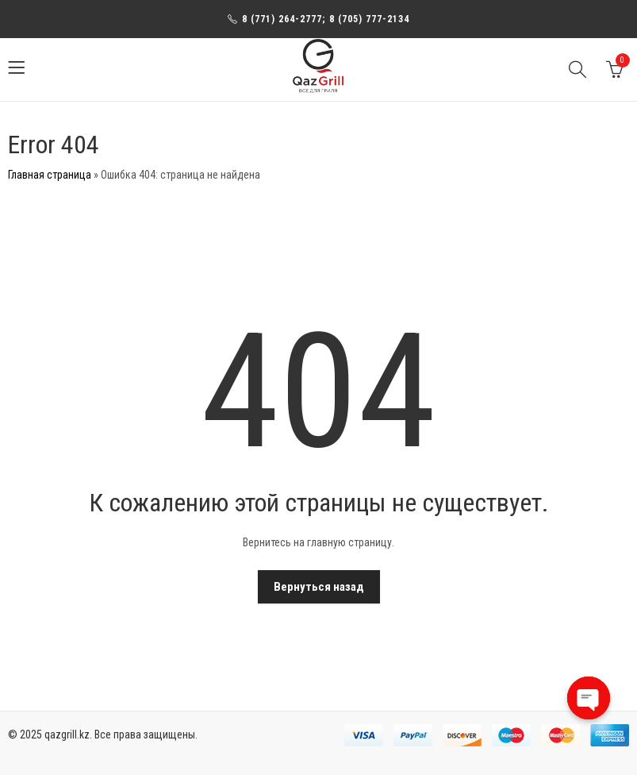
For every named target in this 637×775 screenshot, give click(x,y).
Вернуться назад (319, 587)
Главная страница (49, 174)
